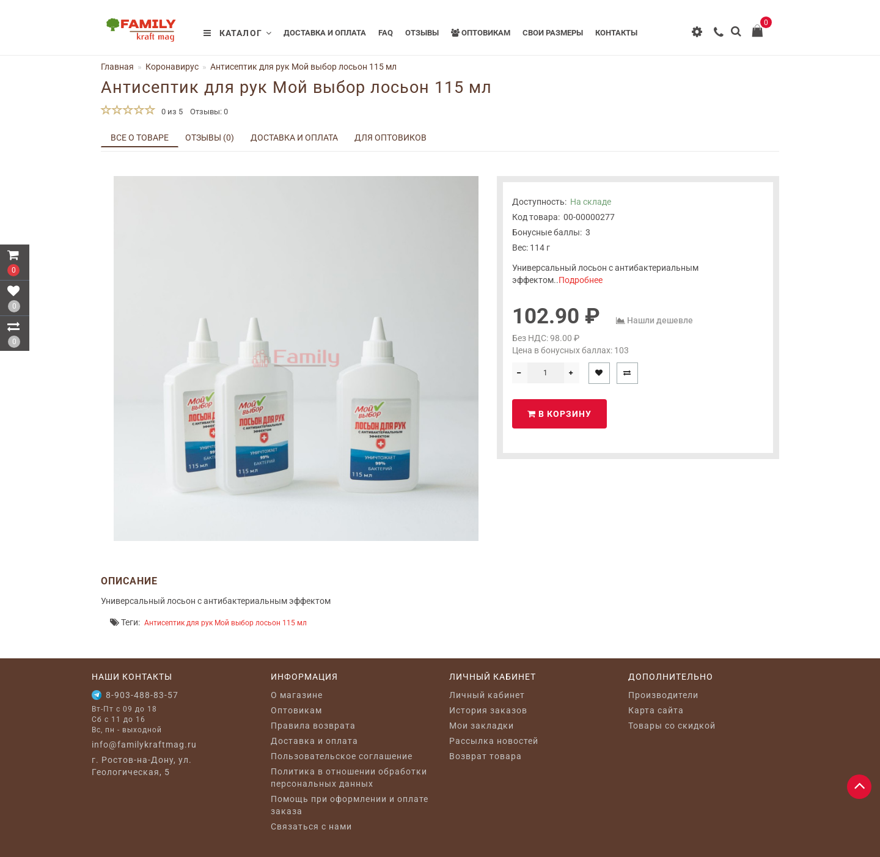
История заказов (488, 710)
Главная (117, 67)
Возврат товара (485, 756)
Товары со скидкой (672, 725)
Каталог (238, 33)
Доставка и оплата (325, 32)
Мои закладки (481, 725)
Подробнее (581, 280)
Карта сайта (656, 710)
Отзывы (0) (209, 137)
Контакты (616, 32)
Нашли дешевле (660, 320)
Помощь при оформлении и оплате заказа (349, 805)
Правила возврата (313, 725)
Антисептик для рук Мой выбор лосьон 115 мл (225, 623)
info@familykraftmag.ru (144, 744)
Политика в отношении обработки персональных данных (349, 778)
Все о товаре (140, 137)
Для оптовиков (390, 137)
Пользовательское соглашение (342, 756)
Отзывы (422, 32)
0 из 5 (170, 111)
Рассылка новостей (493, 741)
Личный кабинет (487, 695)
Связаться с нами (311, 826)
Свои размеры (552, 32)
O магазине (297, 695)
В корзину (559, 414)
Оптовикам (480, 32)
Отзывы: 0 (209, 111)
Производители (663, 695)
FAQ (385, 32)
